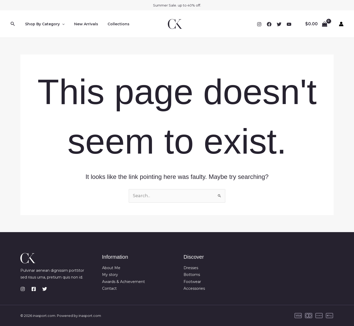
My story (110, 274)
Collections (113, 24)
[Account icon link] (341, 24)
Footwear (192, 281)
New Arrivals (83, 24)
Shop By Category (43, 24)
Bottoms (192, 274)
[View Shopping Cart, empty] (316, 24)
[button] (12, 24)
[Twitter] (279, 24)
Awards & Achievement (123, 281)
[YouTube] (289, 24)
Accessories (194, 288)
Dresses (191, 267)
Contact (109, 288)
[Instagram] (259, 24)
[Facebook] (269, 24)
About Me (111, 267)
